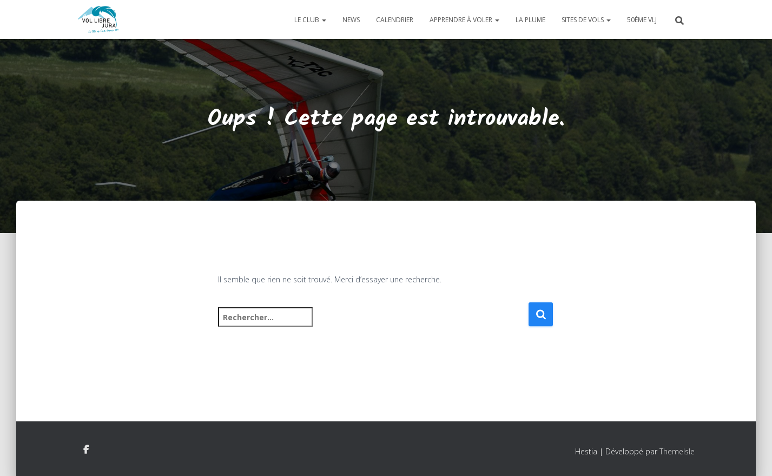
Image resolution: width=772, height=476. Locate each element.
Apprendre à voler (464, 19)
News (351, 19)
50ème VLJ (642, 19)
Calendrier (394, 19)
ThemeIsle (677, 451)
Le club (310, 19)
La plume (530, 19)
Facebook (86, 450)
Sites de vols (586, 19)
